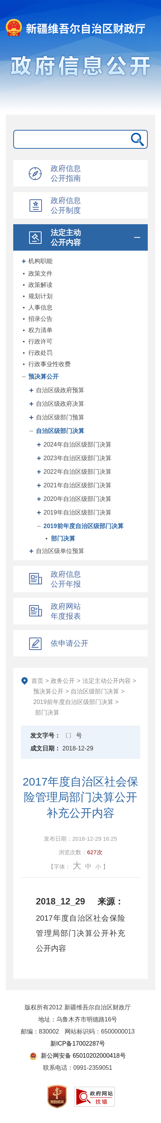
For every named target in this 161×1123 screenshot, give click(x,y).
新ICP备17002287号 (77, 1043)
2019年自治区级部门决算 (77, 512)
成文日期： (45, 748)
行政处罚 (40, 353)
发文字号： (45, 735)
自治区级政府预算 (60, 390)
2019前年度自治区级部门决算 (83, 526)
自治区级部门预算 (60, 417)
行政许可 (40, 341)
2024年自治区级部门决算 (77, 444)
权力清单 (40, 330)
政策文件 (40, 273)
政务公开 (63, 681)
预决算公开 (43, 376)
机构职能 (40, 261)
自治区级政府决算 (60, 404)
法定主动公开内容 (106, 681)
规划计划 (40, 296)
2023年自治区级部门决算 (77, 458)
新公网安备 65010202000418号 (77, 1055)
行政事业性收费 (49, 364)
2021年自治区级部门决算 (77, 485)
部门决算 (63, 538)
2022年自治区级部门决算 (77, 471)
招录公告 (40, 319)
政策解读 (40, 285)
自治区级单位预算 (60, 551)
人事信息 (40, 307)
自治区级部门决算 (60, 431)
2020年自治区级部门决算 (77, 499)
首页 (37, 681)
